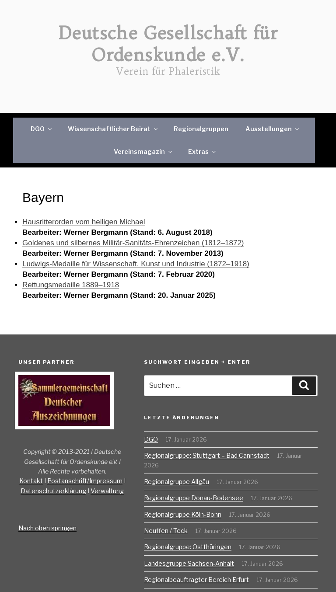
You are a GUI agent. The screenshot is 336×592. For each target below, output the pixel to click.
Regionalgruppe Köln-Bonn (182, 514)
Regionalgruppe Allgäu (176, 481)
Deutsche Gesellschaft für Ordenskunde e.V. (168, 44)
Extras (202, 151)
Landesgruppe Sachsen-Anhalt (189, 563)
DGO (42, 128)
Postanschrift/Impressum (84, 480)
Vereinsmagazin (143, 151)
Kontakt (31, 480)
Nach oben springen (47, 528)
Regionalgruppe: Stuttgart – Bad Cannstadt (207, 455)
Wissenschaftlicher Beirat (113, 128)
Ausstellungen (272, 128)
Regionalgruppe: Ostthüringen (187, 546)
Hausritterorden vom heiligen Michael (83, 222)
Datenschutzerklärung (53, 490)
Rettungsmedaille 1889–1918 (70, 285)
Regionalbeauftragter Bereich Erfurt (196, 579)
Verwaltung (107, 490)
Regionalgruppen (201, 128)
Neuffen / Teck (166, 530)
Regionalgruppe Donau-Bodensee (193, 497)
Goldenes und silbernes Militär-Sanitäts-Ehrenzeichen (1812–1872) (133, 243)
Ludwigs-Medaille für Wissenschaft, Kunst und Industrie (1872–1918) (135, 264)
